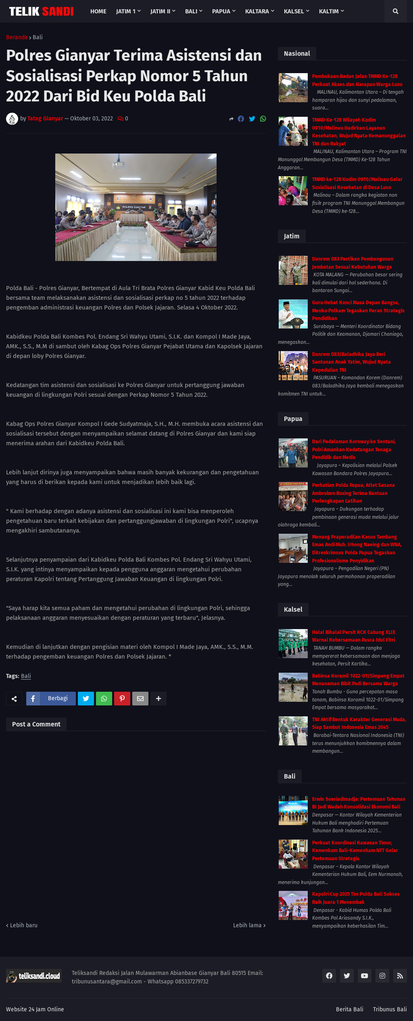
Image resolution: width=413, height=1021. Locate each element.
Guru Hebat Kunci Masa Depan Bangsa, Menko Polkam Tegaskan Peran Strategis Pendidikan (358, 310)
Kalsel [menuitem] (294, 11)
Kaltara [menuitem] (257, 11)
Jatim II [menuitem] (160, 11)
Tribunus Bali (390, 1009)
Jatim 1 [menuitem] (126, 11)
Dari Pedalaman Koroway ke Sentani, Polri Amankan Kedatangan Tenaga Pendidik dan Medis (354, 449)
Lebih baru (24, 925)
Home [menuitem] (98, 11)
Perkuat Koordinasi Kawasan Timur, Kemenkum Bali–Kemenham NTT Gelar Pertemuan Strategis (355, 850)
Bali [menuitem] (191, 11)
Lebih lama (247, 925)
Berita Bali (349, 1009)
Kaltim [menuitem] (329, 11)
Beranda (17, 37)
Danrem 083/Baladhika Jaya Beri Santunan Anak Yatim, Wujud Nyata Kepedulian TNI (351, 362)
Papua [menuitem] (221, 11)
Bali (38, 37)
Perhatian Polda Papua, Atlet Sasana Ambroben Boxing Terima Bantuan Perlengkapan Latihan (353, 493)
